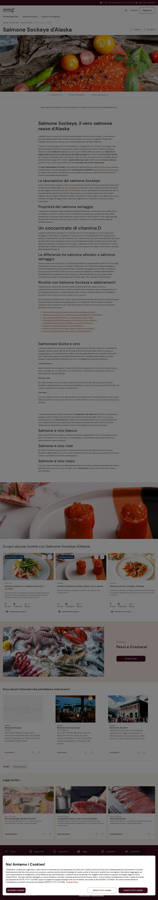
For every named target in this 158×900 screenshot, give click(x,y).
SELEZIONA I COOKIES (15, 890)
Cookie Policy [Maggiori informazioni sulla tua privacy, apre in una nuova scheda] (72, 882)
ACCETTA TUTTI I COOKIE (133, 890)
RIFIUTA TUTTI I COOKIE (102, 890)
